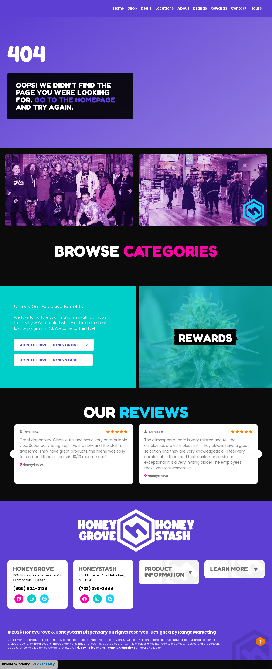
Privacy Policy (85, 647)
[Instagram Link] (31, 598)
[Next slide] (258, 454)
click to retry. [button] (44, 664)
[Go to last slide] (14, 454)
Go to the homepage (74, 99)
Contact (239, 8)
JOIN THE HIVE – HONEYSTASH (53, 360)
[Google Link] (44, 598)
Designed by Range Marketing (183, 632)
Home (118, 8)
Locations (164, 8)
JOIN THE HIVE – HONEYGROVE (54, 345)
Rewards (219, 8)
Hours (256, 8)
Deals (146, 8)
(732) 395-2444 (96, 588)
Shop (132, 8)
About (183, 8)
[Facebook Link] (18, 598)
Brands (200, 8)
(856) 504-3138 (30, 588)
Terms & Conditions (120, 647)
